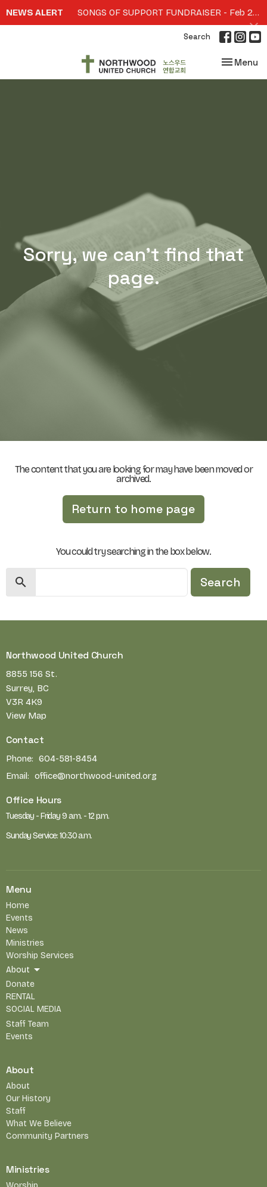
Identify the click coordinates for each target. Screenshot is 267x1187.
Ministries (25, 943)
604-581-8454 (68, 758)
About (18, 1086)
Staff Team (27, 1024)
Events (19, 918)
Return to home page (133, 509)
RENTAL (20, 997)
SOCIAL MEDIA (33, 1009)
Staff (16, 1111)
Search (197, 37)
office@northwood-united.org (96, 775)
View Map (26, 715)
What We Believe (39, 1123)
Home (17, 905)
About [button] (24, 970)
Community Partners (47, 1136)
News (17, 930)
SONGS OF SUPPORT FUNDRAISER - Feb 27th (171, 12)
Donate (20, 984)
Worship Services (40, 955)
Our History (28, 1098)
